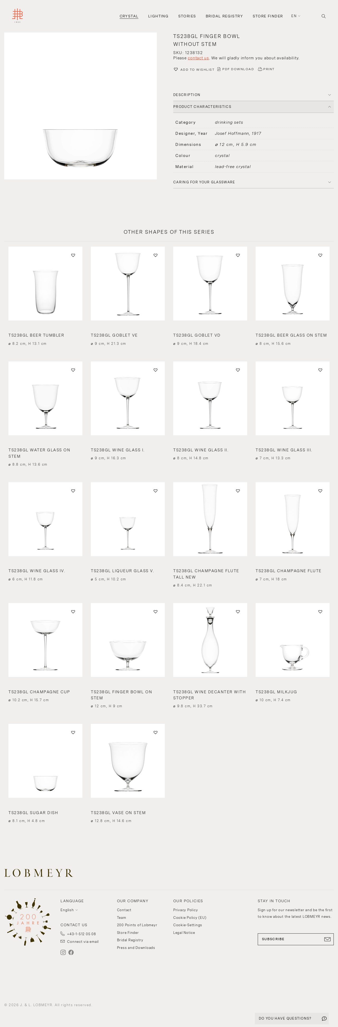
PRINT (269, 69)
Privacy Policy (185, 910)
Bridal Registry (224, 16)
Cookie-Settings (187, 925)
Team (121, 918)
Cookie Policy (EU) (189, 918)
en (294, 16)
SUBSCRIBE (296, 939)
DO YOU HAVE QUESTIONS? (285, 1018)
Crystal (129, 16)
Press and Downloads (136, 948)
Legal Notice (184, 933)
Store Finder (268, 16)
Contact (124, 910)
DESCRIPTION (186, 95)
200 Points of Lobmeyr (137, 925)
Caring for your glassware (204, 182)
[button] (84, 106)
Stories (187, 16)
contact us (198, 58)
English (67, 910)
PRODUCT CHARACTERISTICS (202, 107)
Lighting (158, 16)
